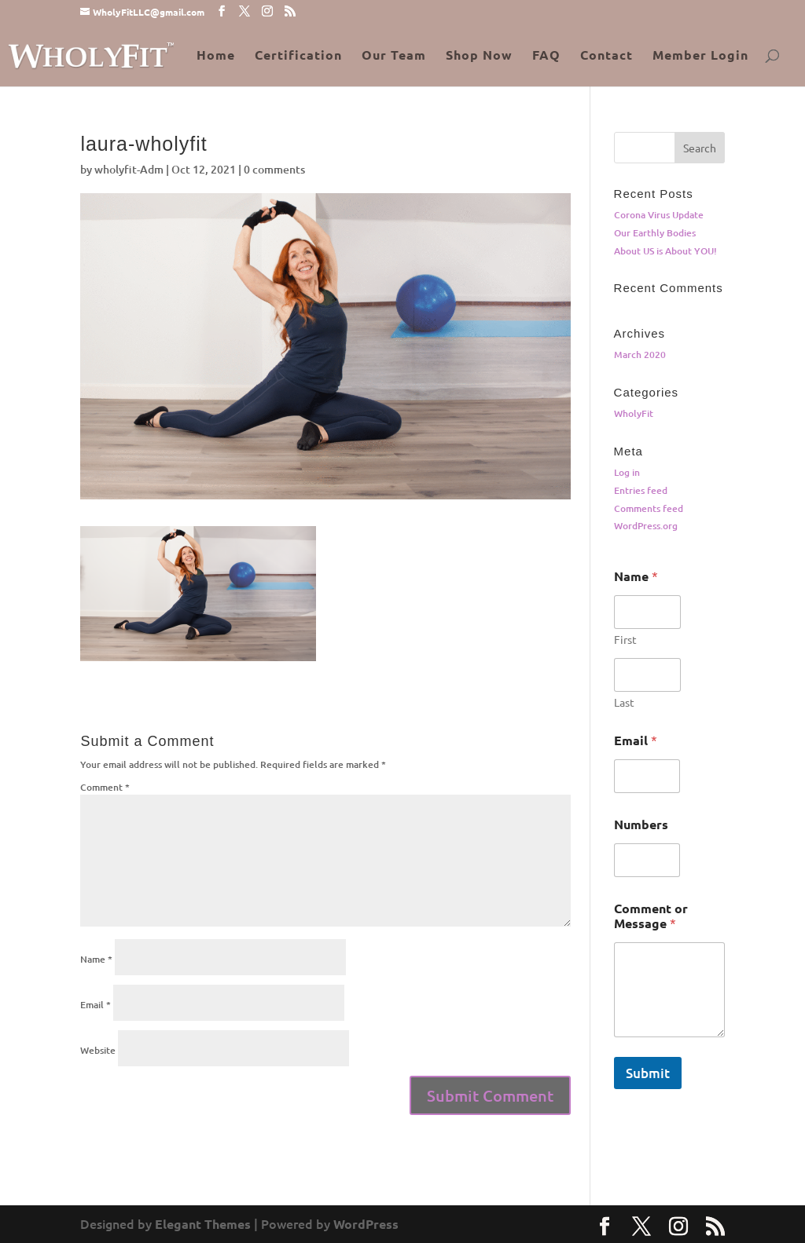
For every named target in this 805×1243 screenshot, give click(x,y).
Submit (648, 1073)
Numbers (641, 824)
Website (98, 1050)
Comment (105, 787)
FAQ (546, 56)
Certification (298, 56)
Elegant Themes (203, 1224)
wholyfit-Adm (129, 169)
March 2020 (640, 354)
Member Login (700, 56)
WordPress (366, 1224)
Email (95, 1004)
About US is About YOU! (665, 251)
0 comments (274, 169)
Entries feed (640, 490)
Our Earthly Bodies (655, 232)
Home (216, 56)
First (625, 639)
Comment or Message (651, 915)
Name (96, 959)
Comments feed (648, 508)
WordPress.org (646, 525)
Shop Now (479, 56)
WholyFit (633, 413)
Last (624, 702)
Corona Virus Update (659, 214)
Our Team (394, 56)
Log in (627, 472)
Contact (606, 56)
